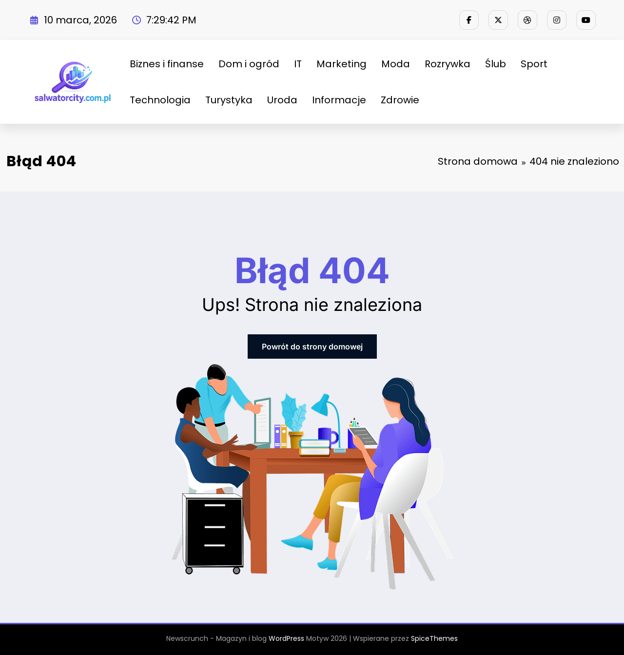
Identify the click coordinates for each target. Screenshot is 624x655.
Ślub (495, 64)
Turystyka (229, 100)
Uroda (282, 100)
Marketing (341, 64)
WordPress (286, 638)
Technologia (160, 100)
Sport (534, 64)
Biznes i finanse (167, 64)
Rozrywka (447, 64)
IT (298, 64)
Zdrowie (400, 100)
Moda (395, 64)
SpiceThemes (434, 638)
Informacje (339, 100)
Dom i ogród (248, 64)
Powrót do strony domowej (312, 346)
